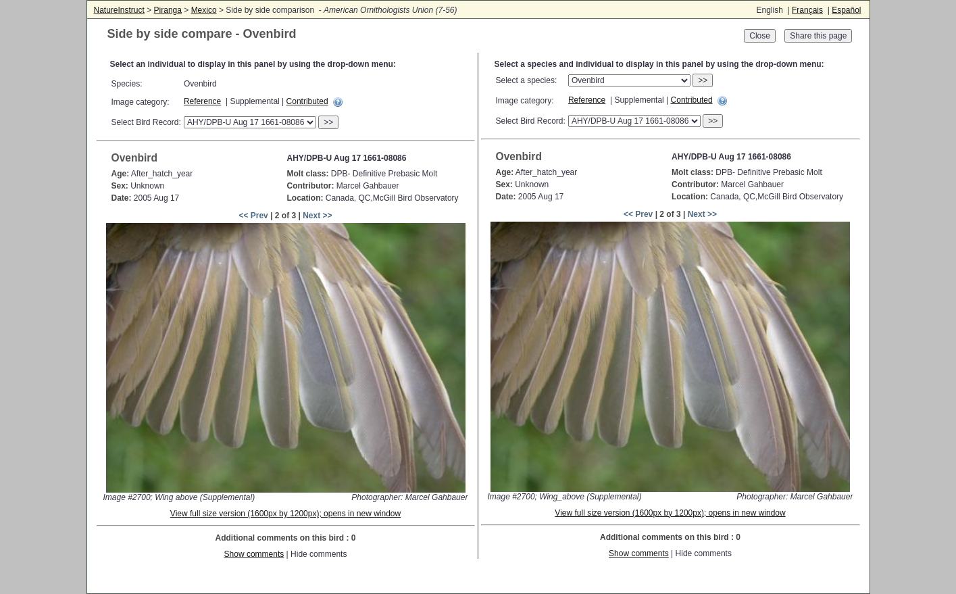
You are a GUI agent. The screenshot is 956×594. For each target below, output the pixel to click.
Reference (202, 101)
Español (846, 10)
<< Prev (253, 215)
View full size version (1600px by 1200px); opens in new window (285, 513)
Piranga (168, 10)
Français (807, 10)
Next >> (317, 215)
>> (328, 122)
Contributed (307, 101)
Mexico (204, 10)
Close (759, 36)
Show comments (254, 554)
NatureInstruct (119, 10)
